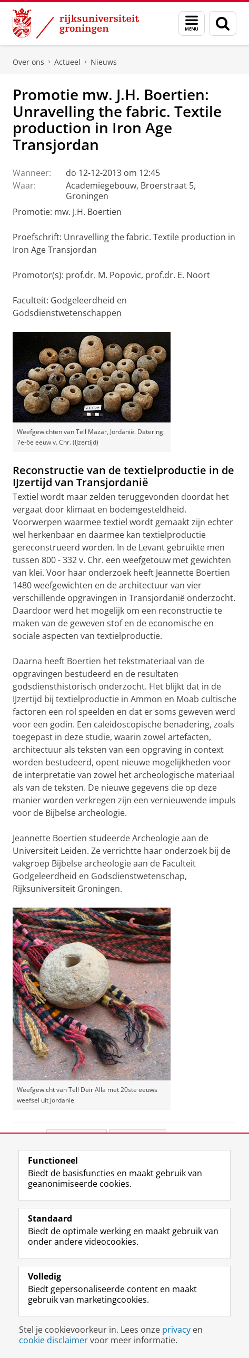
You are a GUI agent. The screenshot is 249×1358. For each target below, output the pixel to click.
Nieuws (104, 62)
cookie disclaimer (53, 1340)
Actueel (67, 62)
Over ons (28, 62)
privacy (176, 1329)
